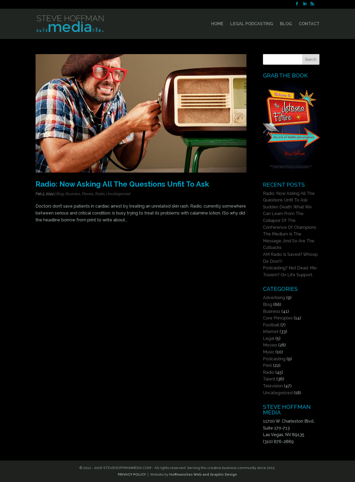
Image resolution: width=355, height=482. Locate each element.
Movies (88, 194)
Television (273, 385)
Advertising (274, 297)
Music (268, 351)
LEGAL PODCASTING (251, 24)
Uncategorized (118, 194)
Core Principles (278, 318)
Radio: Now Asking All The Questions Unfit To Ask (122, 184)
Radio (100, 194)
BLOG (286, 24)
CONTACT (309, 24)
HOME (217, 24)
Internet (271, 331)
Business (73, 194)
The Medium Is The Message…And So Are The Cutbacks (288, 240)
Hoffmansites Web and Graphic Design (203, 474)
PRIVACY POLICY (132, 474)
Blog (60, 194)
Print (267, 365)
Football (271, 324)
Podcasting (274, 358)
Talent (269, 379)
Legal (268, 338)
